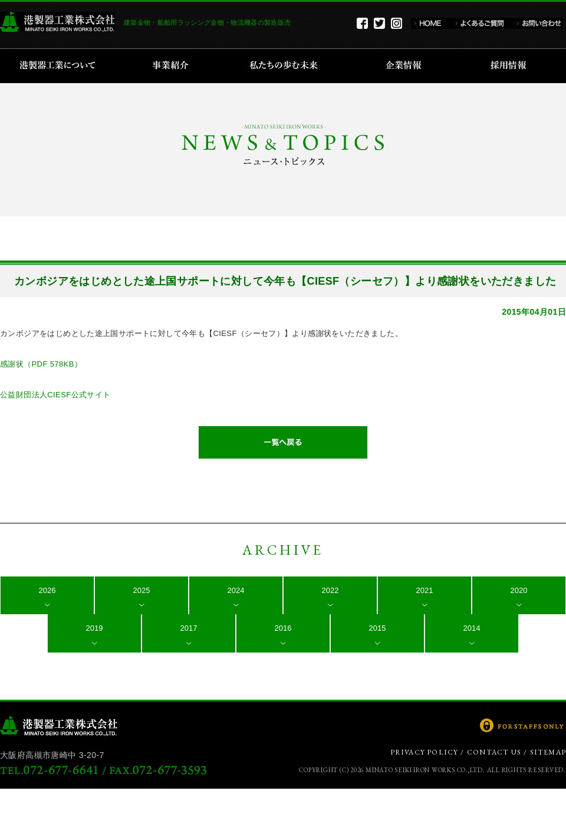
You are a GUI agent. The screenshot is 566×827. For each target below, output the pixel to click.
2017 (189, 628)
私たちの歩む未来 (287, 66)
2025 (141, 590)
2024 (236, 590)
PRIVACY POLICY (424, 752)
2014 (472, 628)
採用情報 (512, 66)
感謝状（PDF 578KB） (41, 364)
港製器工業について (61, 66)
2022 (330, 590)
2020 (519, 590)
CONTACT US (494, 752)
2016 (283, 628)
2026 (47, 590)
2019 (94, 628)
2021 (424, 590)
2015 (377, 628)
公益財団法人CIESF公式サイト (55, 394)
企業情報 (406, 66)
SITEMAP (548, 752)
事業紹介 (172, 66)
